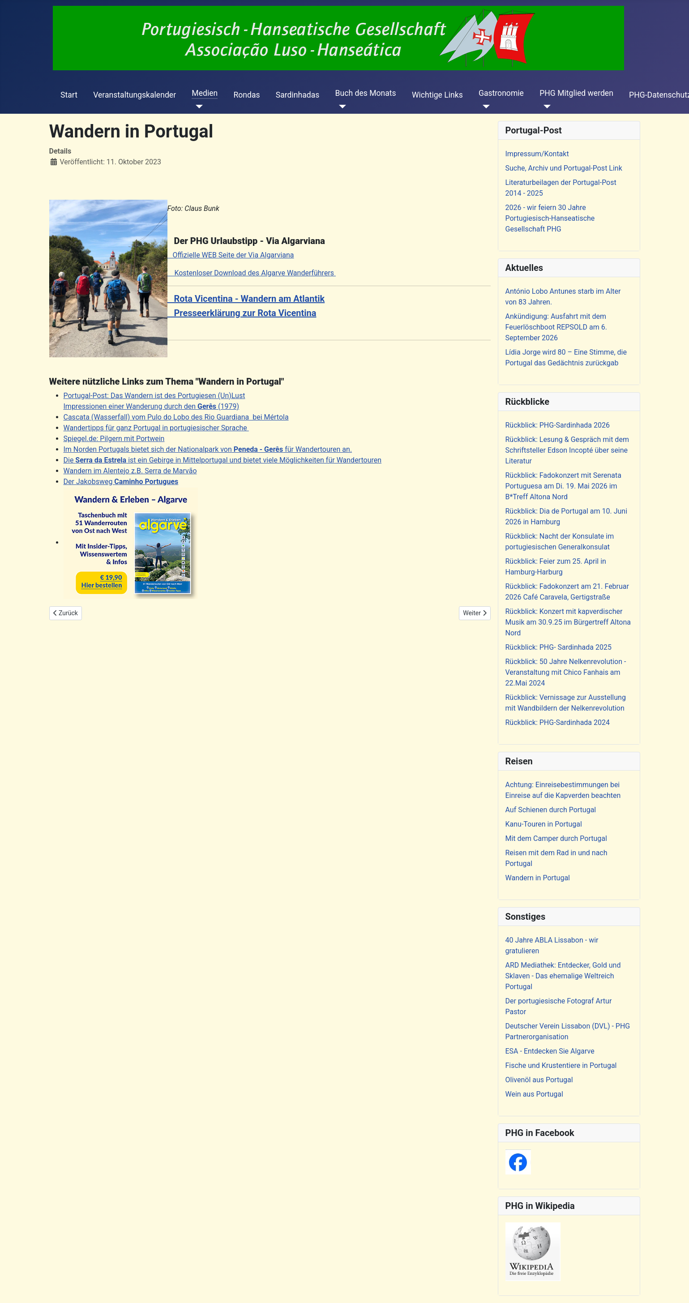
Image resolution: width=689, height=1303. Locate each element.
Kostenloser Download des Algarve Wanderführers (251, 273)
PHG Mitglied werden (576, 93)
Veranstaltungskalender (134, 94)
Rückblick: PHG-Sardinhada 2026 (557, 425)
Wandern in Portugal (537, 878)
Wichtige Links (437, 94)
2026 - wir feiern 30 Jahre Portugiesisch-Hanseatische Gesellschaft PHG (550, 218)
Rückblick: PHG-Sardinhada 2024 (557, 722)
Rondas (246, 94)
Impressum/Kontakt (537, 154)
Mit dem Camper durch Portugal (556, 838)
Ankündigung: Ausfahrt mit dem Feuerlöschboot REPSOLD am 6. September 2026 (556, 327)
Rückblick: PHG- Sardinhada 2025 (558, 647)
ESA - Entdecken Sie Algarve (550, 1051)
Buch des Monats (365, 93)
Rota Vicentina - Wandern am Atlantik (246, 298)
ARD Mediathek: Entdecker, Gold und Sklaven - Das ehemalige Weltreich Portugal (563, 976)
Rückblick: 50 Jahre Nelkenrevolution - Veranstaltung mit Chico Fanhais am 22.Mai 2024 (565, 672)
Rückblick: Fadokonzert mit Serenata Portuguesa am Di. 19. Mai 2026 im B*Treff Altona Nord (563, 486)
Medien (205, 93)
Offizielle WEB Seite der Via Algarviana (230, 255)
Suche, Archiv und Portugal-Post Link (563, 168)
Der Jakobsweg (121, 481)
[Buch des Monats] (341, 106)
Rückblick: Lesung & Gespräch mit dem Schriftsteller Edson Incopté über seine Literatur (567, 450)
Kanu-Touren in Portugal (543, 824)
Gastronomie (501, 93)
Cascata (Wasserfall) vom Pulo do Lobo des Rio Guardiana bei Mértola (176, 417)
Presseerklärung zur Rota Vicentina (242, 313)
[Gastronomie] (484, 106)
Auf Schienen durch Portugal (550, 810)
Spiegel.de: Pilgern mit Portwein (114, 438)
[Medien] (197, 106)
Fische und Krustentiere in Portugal (561, 1065)
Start (68, 94)
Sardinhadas (298, 94)
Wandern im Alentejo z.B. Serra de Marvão (130, 471)
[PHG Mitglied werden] (545, 106)
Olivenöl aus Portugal (539, 1080)
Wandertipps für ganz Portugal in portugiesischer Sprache (156, 428)
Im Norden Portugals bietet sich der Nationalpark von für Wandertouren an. (208, 449)
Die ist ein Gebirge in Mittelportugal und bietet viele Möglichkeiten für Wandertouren (223, 460)
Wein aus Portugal (534, 1094)
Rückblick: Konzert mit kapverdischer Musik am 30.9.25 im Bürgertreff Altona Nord (568, 622)
